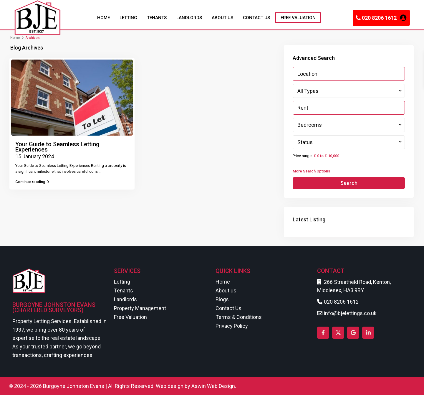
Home (15, 38)
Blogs (222, 299)
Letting (122, 282)
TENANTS (157, 17)
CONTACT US (256, 17)
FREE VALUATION (298, 17)
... (100, 171)
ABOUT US (222, 17)
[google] (353, 333)
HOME (103, 17)
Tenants (123, 290)
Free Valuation (130, 317)
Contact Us (228, 308)
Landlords (125, 299)
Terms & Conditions (239, 317)
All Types (308, 91)
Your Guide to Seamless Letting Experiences (57, 147)
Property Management (140, 308)
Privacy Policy (232, 326)
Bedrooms (309, 125)
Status (305, 142)
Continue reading (32, 182)
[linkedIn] (368, 333)
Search (348, 183)
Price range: (302, 156)
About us (226, 290)
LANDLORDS (189, 17)
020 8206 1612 (379, 18)
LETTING (128, 17)
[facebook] (323, 333)
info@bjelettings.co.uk (350, 313)
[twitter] (338, 333)
